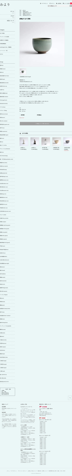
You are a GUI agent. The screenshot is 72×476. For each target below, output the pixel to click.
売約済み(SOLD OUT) (27, 15)
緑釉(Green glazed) (26, 14)
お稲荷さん (22, 147)
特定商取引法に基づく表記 (54, 470)
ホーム (8, 470)
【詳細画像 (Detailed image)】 (25, 76)
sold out (24, 10)
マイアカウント (45, 3)
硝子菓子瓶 (44, 147)
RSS (61, 470)
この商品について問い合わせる (42, 123)
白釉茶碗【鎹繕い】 (57, 147)
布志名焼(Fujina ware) (27, 12)
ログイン (53, 3)
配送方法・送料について (43, 470)
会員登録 (59, 3)
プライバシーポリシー (22, 470)
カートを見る (68, 3)
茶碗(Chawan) (25, 11)
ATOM (64, 470)
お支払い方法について (32, 470)
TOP (20, 10)
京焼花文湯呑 (67, 147)
